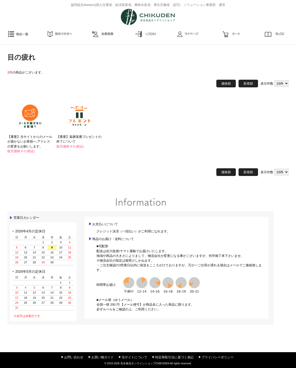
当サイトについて (134, 357)
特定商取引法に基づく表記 (174, 357)
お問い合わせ (73, 357)
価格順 (226, 83)
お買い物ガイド (102, 357)
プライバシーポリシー (218, 357)
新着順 (248, 83)
